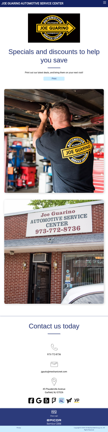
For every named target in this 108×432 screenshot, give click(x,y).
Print (54, 78)
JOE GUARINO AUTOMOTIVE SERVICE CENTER (32, 3)
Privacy (19, 427)
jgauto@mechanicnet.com (54, 371)
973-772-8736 (54, 354)
